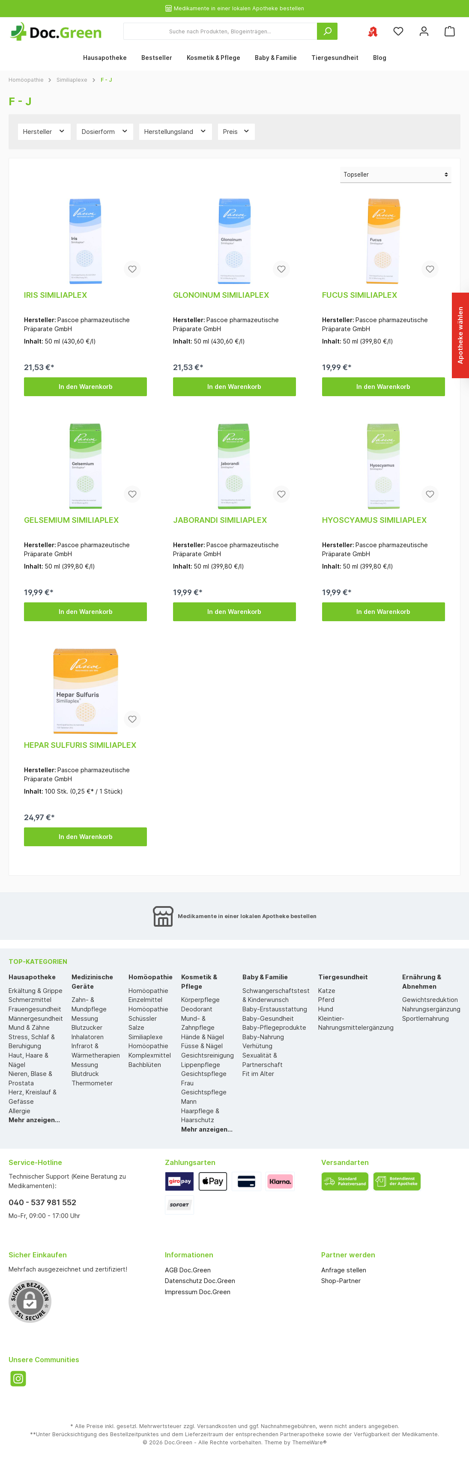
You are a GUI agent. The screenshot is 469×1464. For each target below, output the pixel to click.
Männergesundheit (36, 1018)
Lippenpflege (200, 1064)
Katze (326, 990)
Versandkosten (216, 1426)
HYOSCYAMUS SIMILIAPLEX (374, 520)
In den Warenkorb (86, 386)
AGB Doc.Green (188, 1270)
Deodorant (196, 1009)
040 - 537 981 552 (42, 1202)
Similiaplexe (145, 1036)
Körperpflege (200, 999)
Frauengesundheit (35, 1009)
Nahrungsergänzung (431, 1009)
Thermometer (92, 1083)
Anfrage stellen (343, 1270)
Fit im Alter (258, 1073)
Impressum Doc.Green (197, 1291)
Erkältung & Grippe (36, 990)
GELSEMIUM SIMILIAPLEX (71, 520)
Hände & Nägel (202, 1036)
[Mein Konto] (424, 31)
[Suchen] (327, 31)
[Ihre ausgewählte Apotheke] (372, 31)
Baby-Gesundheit (268, 1018)
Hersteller (44, 131)
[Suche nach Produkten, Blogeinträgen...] (220, 31)
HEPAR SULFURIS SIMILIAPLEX (80, 745)
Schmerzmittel (30, 999)
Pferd (326, 999)
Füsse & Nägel (202, 1045)
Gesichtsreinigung (207, 1055)
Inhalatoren (88, 1036)
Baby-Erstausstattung (274, 1009)
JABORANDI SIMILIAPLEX (220, 520)
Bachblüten (144, 1064)
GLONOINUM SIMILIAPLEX (221, 294)
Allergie (19, 1110)
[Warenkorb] (449, 31)
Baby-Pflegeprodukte (274, 1027)
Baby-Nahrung (263, 1036)
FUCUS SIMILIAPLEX (359, 294)
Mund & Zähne (29, 1027)
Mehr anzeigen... (34, 1119)
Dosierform (105, 131)
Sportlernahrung (425, 1018)
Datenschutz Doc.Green (200, 1280)
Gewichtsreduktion (430, 999)
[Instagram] (18, 1378)
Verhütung (257, 1045)
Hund (325, 1009)
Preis (236, 131)
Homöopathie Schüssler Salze (148, 1018)
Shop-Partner (341, 1280)
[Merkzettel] (398, 31)
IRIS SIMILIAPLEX (55, 294)
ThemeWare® (309, 1442)
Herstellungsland (175, 131)
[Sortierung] (395, 175)
